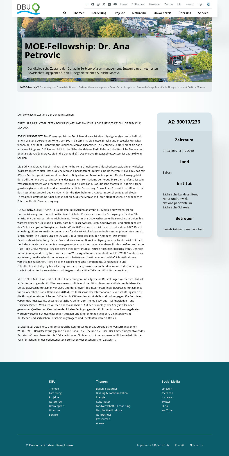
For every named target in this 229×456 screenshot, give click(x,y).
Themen (79, 13)
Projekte (119, 13)
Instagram (168, 397)
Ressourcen (103, 419)
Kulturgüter (103, 401)
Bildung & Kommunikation (112, 393)
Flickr (165, 406)
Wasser (100, 423)
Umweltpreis (162, 13)
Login (200, 4)
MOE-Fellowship (28, 87)
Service (203, 13)
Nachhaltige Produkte (109, 410)
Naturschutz (103, 414)
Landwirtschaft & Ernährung (113, 406)
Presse (123, 4)
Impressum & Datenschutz (153, 445)
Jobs (179, 4)
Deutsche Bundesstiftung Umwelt (52, 445)
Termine (169, 4)
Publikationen (138, 4)
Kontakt (189, 4)
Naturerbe (139, 13)
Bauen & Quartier (106, 388)
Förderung (99, 13)
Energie (100, 397)
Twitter (166, 401)
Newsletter (154, 4)
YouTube (167, 410)
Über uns (184, 13)
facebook (167, 393)
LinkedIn (167, 388)
